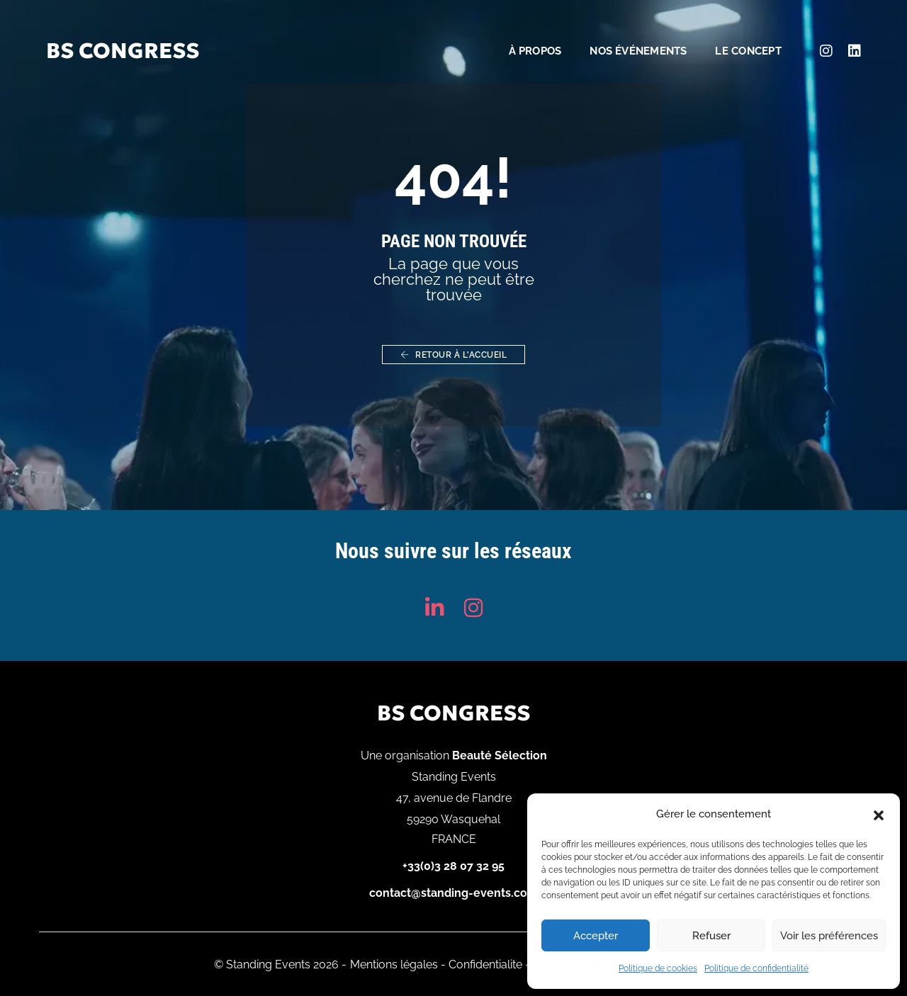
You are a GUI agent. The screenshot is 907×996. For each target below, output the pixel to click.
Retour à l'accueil (453, 355)
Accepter (595, 935)
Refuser (711, 935)
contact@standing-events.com (453, 893)
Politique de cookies (658, 968)
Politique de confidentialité (756, 968)
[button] (879, 814)
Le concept (734, 32)
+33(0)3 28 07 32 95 (453, 866)
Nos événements (624, 32)
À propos (521, 32)
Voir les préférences (829, 935)
